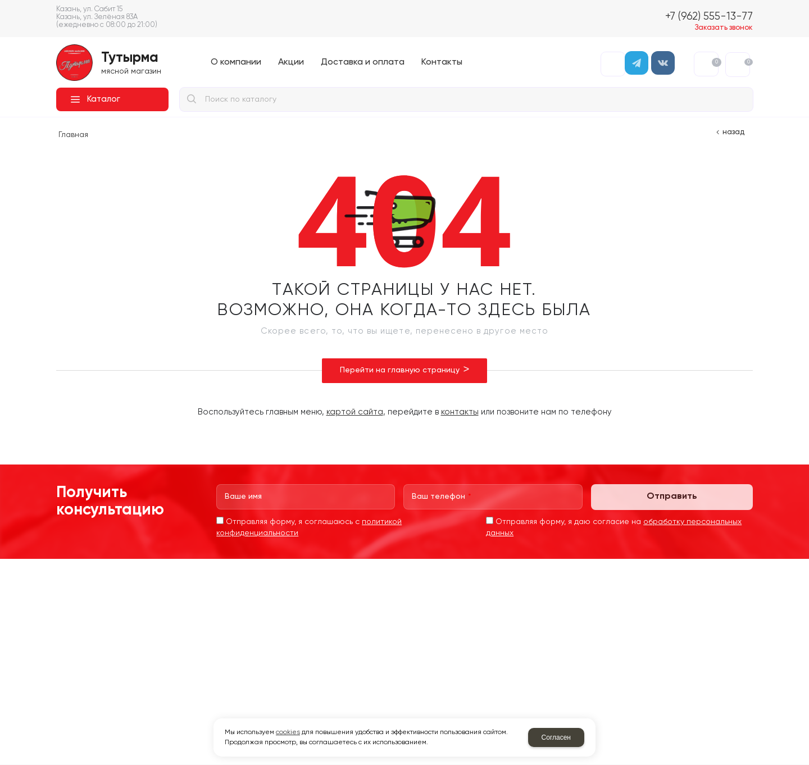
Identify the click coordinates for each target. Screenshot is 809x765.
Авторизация (613, 64)
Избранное (715, 62)
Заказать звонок (724, 27)
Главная (73, 135)
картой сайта (354, 412)
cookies (288, 732)
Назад (733, 132)
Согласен (556, 737)
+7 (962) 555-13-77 (709, 16)
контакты (460, 412)
